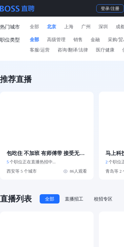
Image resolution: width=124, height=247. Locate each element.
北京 (51, 26)
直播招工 (74, 199)
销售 (78, 39)
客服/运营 (40, 49)
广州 (86, 26)
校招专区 (103, 199)
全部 (34, 26)
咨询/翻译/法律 (73, 49)
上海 (68, 26)
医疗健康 (105, 49)
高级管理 (56, 39)
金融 (95, 39)
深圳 (103, 26)
